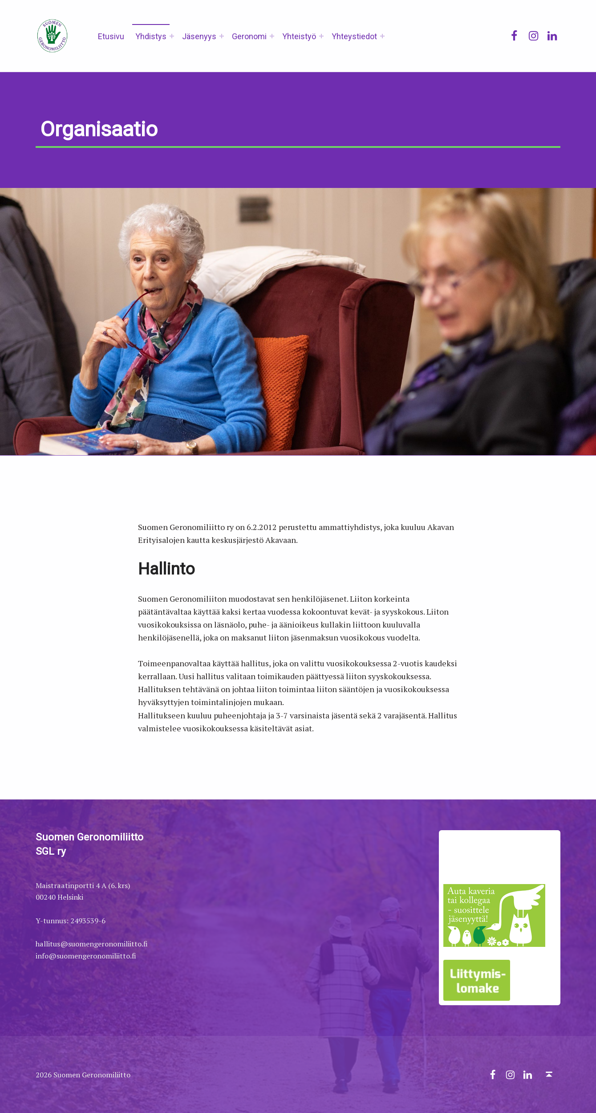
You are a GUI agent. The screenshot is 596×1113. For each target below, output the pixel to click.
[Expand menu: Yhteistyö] (321, 36)
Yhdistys (150, 36)
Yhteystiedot (354, 36)
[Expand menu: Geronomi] (272, 36)
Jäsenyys (199, 36)
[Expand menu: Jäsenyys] (221, 36)
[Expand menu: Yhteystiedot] (382, 36)
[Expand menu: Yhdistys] (172, 36)
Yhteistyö (299, 36)
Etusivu (111, 36)
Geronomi (249, 36)
